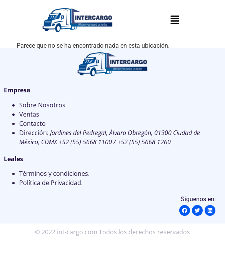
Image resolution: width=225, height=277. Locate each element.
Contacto (32, 123)
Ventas (29, 114)
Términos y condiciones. (54, 173)
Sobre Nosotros (42, 105)
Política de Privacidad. (51, 183)
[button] (175, 20)
